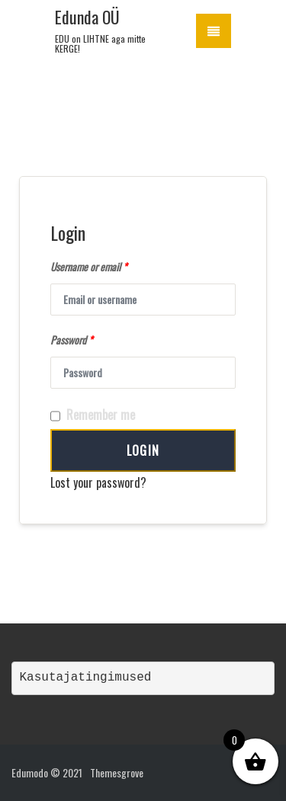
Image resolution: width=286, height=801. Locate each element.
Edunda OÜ (87, 17)
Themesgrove (116, 772)
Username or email (88, 266)
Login (143, 450)
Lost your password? (98, 482)
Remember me (92, 415)
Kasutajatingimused (86, 677)
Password (71, 340)
